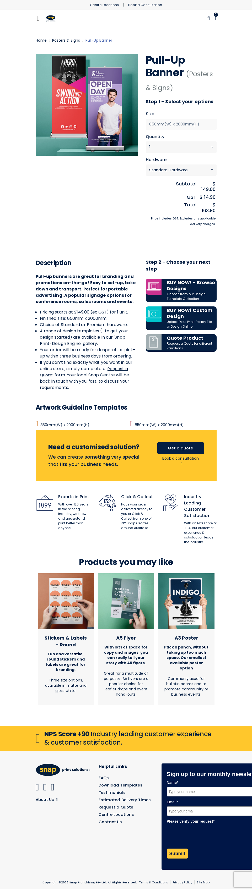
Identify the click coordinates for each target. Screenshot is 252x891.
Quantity (155, 137)
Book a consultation (180, 463)
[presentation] (206, 838)
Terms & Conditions (153, 885)
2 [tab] (130, 711)
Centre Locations (103, 4)
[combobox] (181, 148)
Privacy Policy (182, 885)
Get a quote (181, 450)
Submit (177, 856)
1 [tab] (122, 711)
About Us (47, 802)
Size (150, 114)
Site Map (203, 885)
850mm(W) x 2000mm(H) (62, 426)
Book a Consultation (146, 4)
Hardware (156, 160)
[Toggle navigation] (38, 18)
